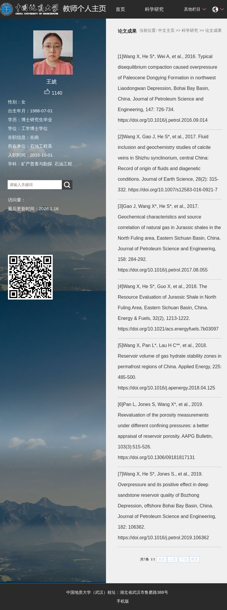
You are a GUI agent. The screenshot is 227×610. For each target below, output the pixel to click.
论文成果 (213, 30)
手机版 (123, 601)
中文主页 (166, 30)
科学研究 (154, 9)
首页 (120, 9)
